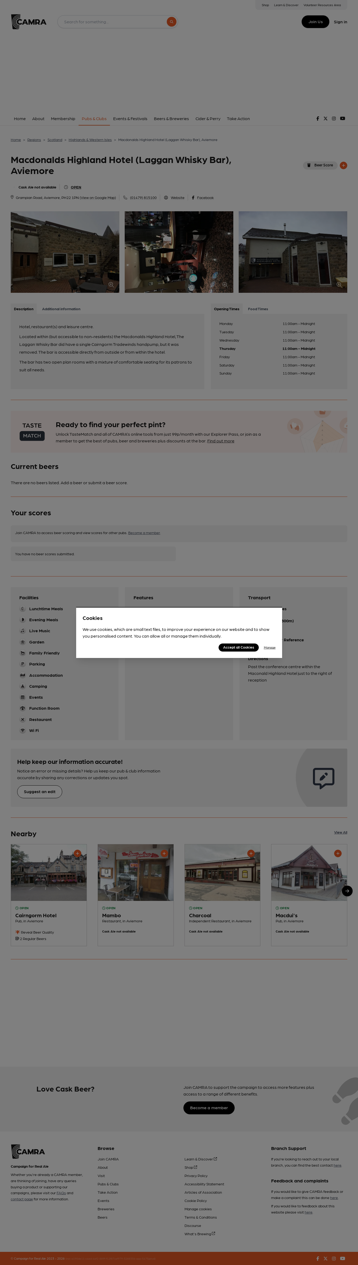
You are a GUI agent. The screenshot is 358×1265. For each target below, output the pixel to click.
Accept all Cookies (238, 647)
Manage (270, 647)
